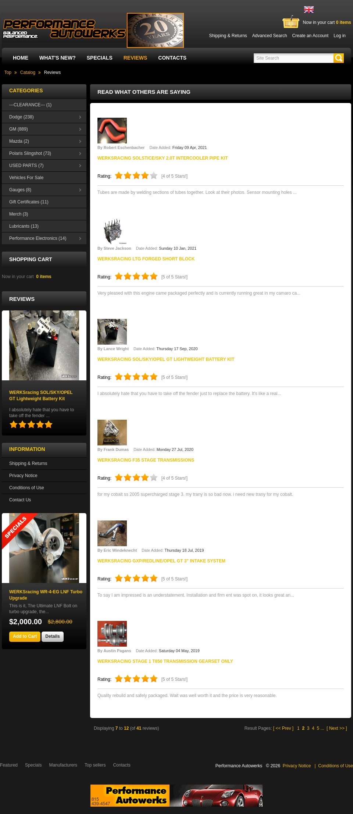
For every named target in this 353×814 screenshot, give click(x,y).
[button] (339, 58)
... (322, 728)
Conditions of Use (26, 487)
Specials (100, 58)
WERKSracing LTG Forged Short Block (146, 259)
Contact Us (20, 499)
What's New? (57, 58)
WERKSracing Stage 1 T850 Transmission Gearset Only (165, 661)
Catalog (27, 72)
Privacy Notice (23, 475)
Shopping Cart (30, 259)
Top (7, 72)
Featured (9, 765)
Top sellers (95, 765)
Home (20, 58)
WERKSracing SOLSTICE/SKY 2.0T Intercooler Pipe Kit (162, 158)
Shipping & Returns (28, 463)
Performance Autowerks (238, 765)
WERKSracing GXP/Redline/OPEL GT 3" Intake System (161, 561)
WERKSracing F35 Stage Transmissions (145, 460)
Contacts (172, 58)
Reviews (135, 58)
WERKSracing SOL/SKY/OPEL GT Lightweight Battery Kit (165, 359)
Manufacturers (63, 765)
